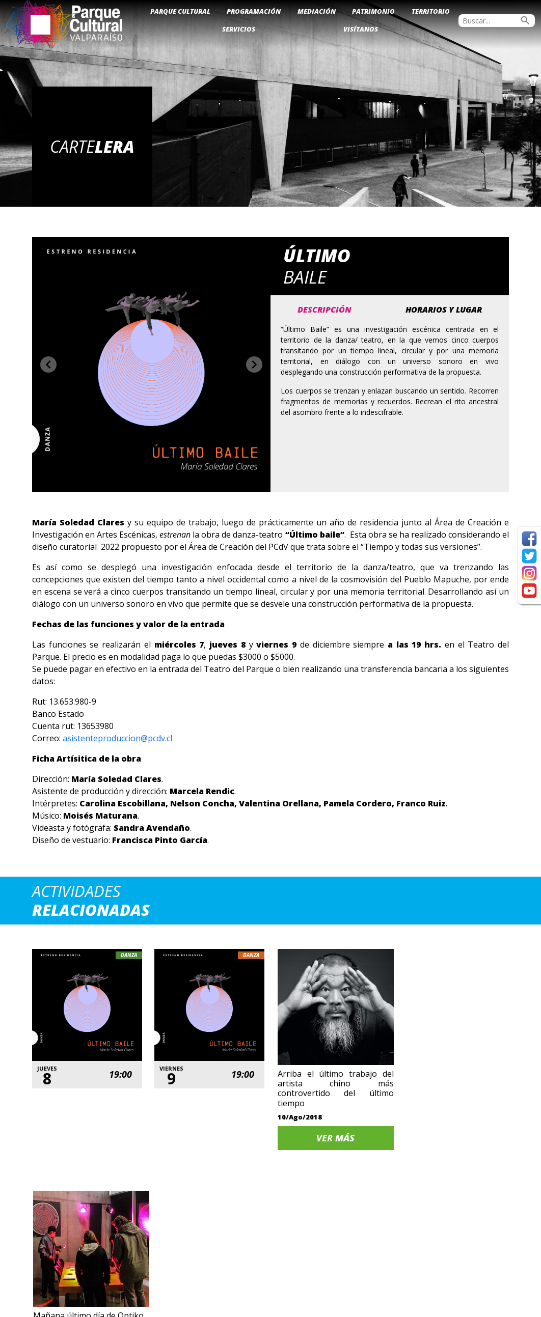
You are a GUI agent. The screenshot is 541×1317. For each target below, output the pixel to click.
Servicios (238, 29)
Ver (333, 1132)
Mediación (316, 11)
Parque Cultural (180, 11)
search (525, 20)
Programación (254, 11)
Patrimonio (373, 11)
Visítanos (360, 29)
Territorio (431, 11)
